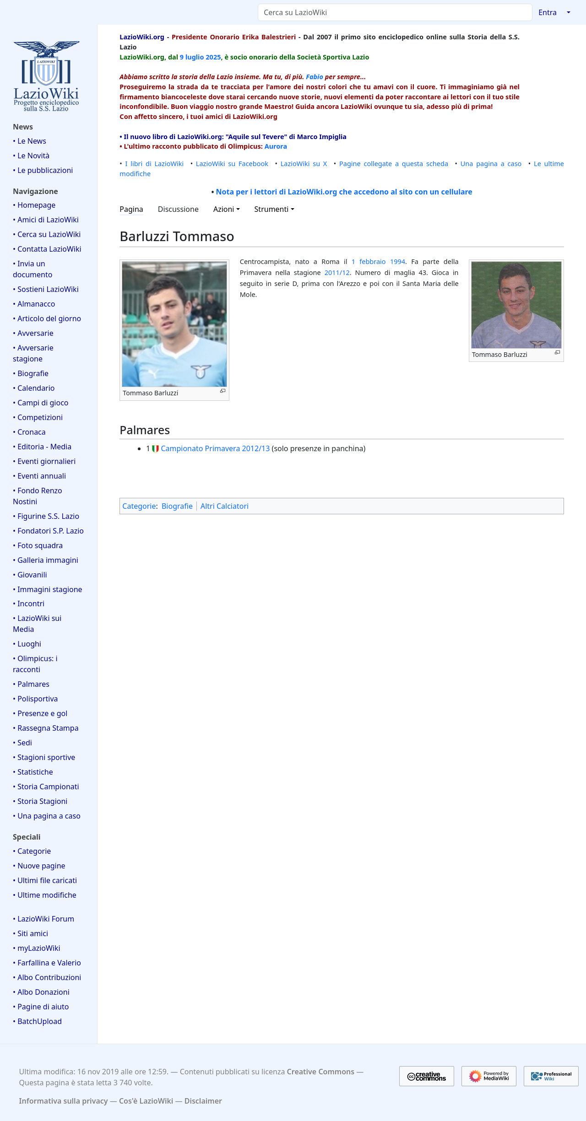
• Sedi (22, 743)
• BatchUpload (37, 1021)
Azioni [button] (223, 209)
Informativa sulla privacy (63, 1101)
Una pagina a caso (491, 163)
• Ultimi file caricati (45, 880)
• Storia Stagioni (40, 801)
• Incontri (28, 603)
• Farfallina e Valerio (47, 963)
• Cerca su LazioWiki (47, 234)
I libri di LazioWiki (154, 163)
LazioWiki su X (304, 163)
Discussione (178, 209)
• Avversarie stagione (33, 353)
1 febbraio (369, 261)
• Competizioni (38, 417)
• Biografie (31, 373)
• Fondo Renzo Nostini (37, 496)
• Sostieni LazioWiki (46, 289)
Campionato (182, 448)
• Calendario (34, 388)
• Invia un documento (32, 269)
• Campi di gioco (41, 403)
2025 (213, 56)
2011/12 (337, 272)
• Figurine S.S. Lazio (46, 516)
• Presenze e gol (40, 713)
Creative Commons (321, 1072)
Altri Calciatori (225, 506)
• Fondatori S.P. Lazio (48, 531)
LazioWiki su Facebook (232, 163)
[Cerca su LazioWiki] (395, 12)
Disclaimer (203, 1101)
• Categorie (32, 851)
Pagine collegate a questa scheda (393, 163)
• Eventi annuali (39, 476)
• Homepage (34, 205)
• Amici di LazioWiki (46, 220)
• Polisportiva (35, 699)
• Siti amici (30, 933)
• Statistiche (33, 772)
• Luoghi (27, 644)
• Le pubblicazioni (43, 170)
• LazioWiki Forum (43, 919)
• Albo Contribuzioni (47, 977)
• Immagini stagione (47, 589)
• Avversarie (33, 333)
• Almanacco (34, 304)
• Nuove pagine (39, 866)
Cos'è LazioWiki (146, 1101)
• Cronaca (29, 432)
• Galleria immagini (45, 560)
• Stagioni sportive (44, 757)
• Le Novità (31, 156)
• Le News (29, 141)
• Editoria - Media (42, 447)
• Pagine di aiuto (41, 1007)
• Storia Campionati (46, 786)
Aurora (276, 146)
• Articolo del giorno (47, 318)
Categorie (139, 506)
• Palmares (31, 684)
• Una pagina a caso (47, 816)
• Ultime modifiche (44, 895)
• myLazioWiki (36, 948)
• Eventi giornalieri (44, 461)
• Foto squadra (38, 545)
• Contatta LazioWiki (47, 249)
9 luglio (192, 56)
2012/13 (256, 448)
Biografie (177, 506)
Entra (547, 12)
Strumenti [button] (272, 209)
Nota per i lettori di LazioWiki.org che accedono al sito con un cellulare (344, 192)
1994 (397, 261)
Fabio (314, 76)
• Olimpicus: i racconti (35, 663)
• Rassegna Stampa (46, 728)
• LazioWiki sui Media (37, 623)
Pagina (131, 209)
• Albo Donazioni (41, 992)
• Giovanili (30, 575)
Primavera (222, 448)
